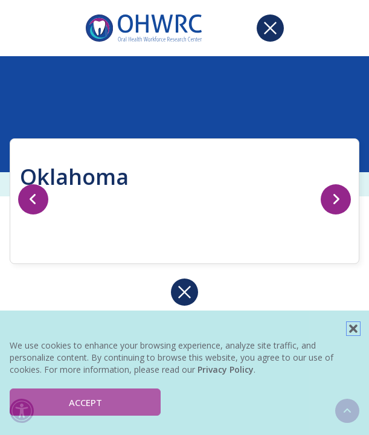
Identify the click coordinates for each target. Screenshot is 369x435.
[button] (353, 329)
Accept (85, 402)
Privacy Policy (225, 369)
